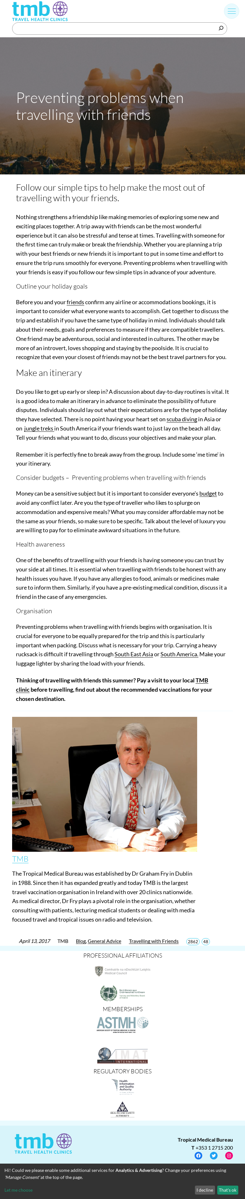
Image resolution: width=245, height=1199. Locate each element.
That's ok (227, 1190)
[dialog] (122, 1181)
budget (208, 493)
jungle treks (39, 428)
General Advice (104, 941)
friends (75, 301)
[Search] (221, 28)
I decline (205, 1190)
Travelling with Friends (154, 941)
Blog (81, 941)
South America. (179, 654)
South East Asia (134, 654)
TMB (20, 859)
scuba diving (182, 419)
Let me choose (18, 1190)
